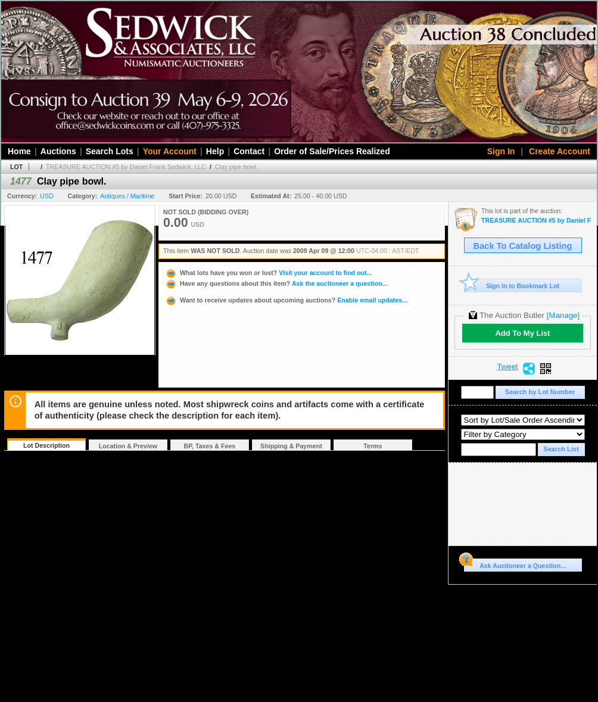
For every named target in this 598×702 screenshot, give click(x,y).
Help (215, 151)
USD (47, 195)
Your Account (170, 151)
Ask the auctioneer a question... (276, 283)
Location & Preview (128, 446)
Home (19, 151)
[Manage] (563, 315)
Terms (372, 446)
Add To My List (522, 333)
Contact (248, 151)
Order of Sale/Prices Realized (332, 151)
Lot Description (46, 445)
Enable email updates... (286, 300)
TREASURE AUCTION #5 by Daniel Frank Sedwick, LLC (126, 166)
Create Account (559, 151)
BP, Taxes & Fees (210, 446)
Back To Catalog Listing (523, 246)
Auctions (58, 151)
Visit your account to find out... (268, 272)
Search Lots (109, 151)
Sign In (501, 151)
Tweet (507, 367)
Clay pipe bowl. (236, 166)
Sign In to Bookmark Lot (512, 285)
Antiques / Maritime (127, 195)
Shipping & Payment (291, 446)
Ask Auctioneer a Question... (515, 564)
